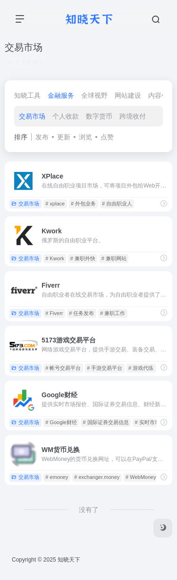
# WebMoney (141, 477)
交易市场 (32, 116)
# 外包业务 (83, 203)
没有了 (89, 509)
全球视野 (94, 95)
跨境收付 (132, 116)
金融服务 (61, 95)
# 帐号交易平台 (63, 368)
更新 (63, 137)
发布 (42, 137)
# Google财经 (61, 422)
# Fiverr (54, 313)
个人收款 (65, 116)
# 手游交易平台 (104, 368)
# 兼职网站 (113, 258)
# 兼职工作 (112, 313)
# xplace (55, 203)
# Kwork (54, 258)
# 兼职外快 (82, 258)
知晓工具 (27, 95)
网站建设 (128, 95)
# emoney (56, 477)
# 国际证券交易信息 (106, 422)
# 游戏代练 (140, 368)
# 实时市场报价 (152, 422)
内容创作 (161, 95)
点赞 (107, 137)
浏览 (85, 137)
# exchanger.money (96, 477)
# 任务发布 (81, 313)
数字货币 (99, 116)
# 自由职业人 (117, 203)
